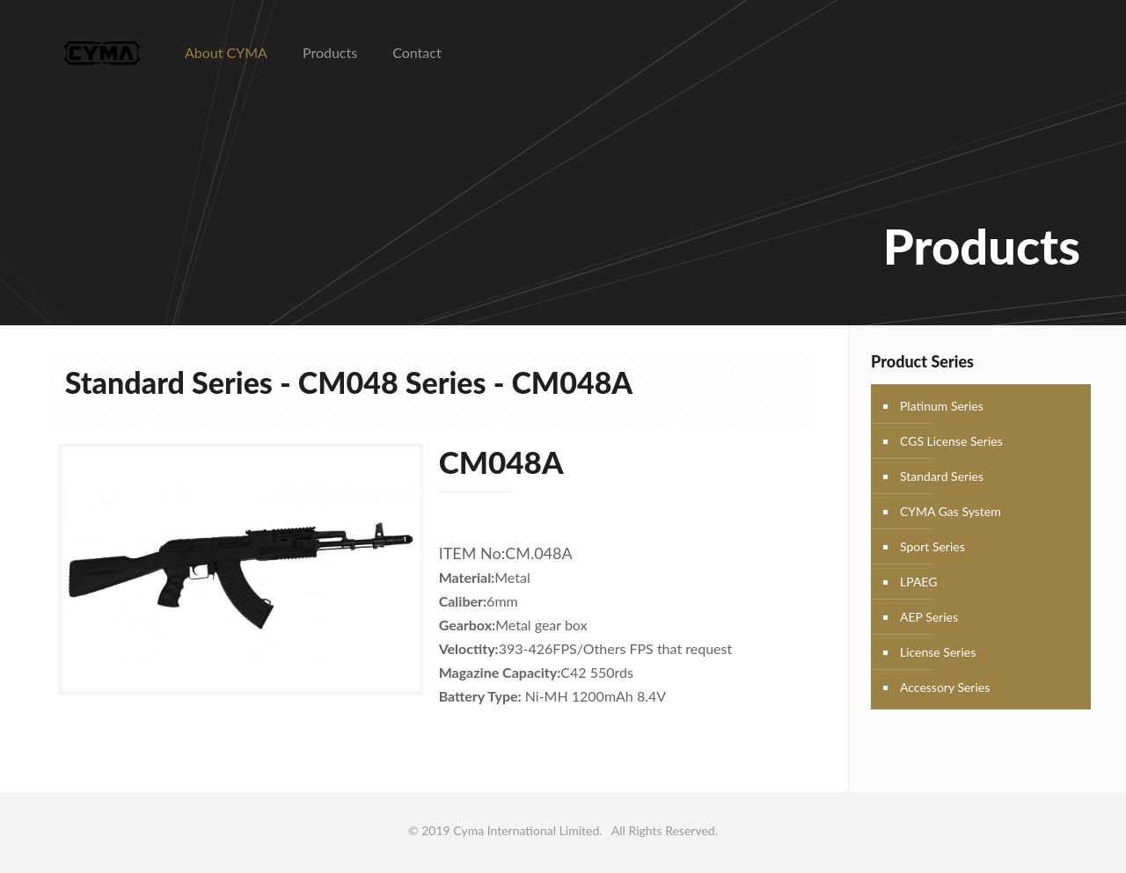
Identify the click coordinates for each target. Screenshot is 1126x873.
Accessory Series (945, 687)
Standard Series (941, 476)
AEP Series (929, 616)
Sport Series (932, 546)
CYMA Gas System (950, 511)
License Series (938, 651)
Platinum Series (941, 405)
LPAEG (918, 581)
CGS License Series (951, 440)
